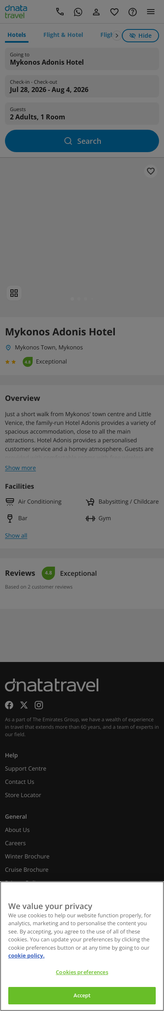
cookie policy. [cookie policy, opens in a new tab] (26, 955)
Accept (82, 995)
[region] (82, 946)
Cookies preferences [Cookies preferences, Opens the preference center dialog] (82, 972)
